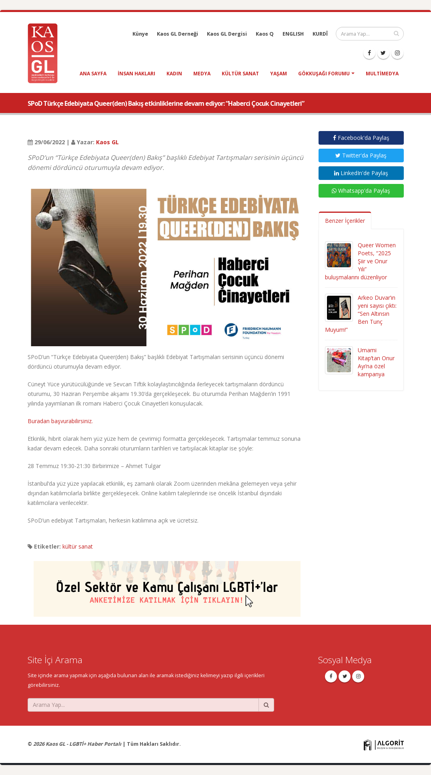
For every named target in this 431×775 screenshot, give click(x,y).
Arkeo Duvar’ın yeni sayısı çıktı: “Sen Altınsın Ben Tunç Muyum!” (361, 313)
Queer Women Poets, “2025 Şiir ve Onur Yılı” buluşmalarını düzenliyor (360, 261)
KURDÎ (320, 33)
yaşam (278, 73)
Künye (140, 33)
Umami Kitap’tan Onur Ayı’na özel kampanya (376, 362)
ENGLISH (293, 33)
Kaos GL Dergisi (227, 33)
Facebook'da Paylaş (361, 137)
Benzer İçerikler (345, 220)
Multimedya (382, 73)
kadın (174, 73)
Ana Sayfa (93, 73)
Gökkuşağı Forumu (324, 73)
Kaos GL (107, 142)
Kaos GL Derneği (177, 33)
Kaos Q (265, 33)
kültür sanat (240, 73)
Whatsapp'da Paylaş (361, 190)
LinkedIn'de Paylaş (361, 173)
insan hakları (136, 73)
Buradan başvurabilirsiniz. (60, 421)
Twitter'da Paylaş (361, 155)
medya (201, 73)
